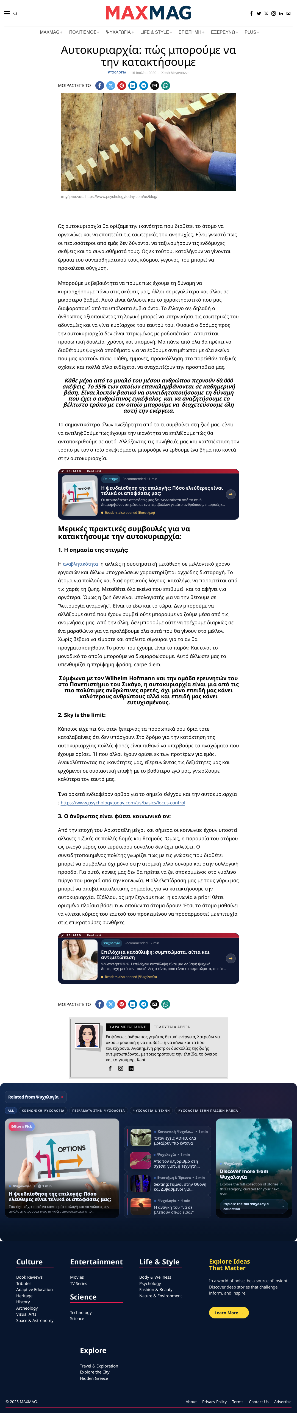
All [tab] (11, 1110)
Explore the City (95, 1372)
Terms (237, 1401)
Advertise (283, 1401)
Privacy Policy (214, 1401)
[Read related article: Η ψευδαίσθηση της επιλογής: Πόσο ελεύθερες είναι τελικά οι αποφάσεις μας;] (148, 494)
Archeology (27, 1308)
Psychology (150, 1283)
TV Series (78, 1283)
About (191, 1401)
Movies (77, 1277)
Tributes (23, 1283)
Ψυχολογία (117, 72)
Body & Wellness (155, 1277)
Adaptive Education (34, 1289)
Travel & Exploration (99, 1366)
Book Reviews (29, 1277)
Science (77, 1318)
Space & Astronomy (35, 1320)
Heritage (24, 1295)
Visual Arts (26, 1314)
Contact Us (259, 1401)
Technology (81, 1312)
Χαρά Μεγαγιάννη (175, 73)
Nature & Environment (160, 1295)
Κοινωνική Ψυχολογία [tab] (43, 1110)
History (23, 1301)
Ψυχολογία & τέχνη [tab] (151, 1110)
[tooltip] (251, 13)
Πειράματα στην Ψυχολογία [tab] (98, 1110)
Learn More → (229, 1312)
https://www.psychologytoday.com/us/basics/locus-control (129, 802)
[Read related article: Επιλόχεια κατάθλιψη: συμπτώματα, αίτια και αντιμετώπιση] (148, 958)
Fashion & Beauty (156, 1289)
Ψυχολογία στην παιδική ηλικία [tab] (207, 1110)
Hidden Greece (94, 1378)
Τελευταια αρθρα (172, 1027)
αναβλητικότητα (82, 563)
